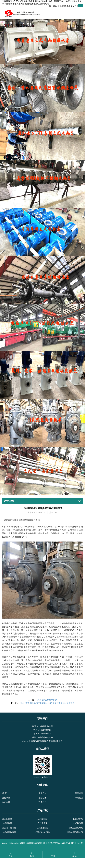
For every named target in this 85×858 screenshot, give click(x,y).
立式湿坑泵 (42, 819)
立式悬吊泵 (78, 823)
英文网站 (53, 6)
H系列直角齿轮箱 (42, 832)
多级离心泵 (11, 690)
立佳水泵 (6, 798)
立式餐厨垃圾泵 (9, 832)
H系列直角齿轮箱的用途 (46, 700)
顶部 (74, 854)
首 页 (4, 793)
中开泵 (17, 687)
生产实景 (6, 802)
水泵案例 (79, 798)
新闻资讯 (79, 793)
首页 (10, 854)
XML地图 (70, 843)
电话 (31, 854)
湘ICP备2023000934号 (55, 843)
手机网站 (70, 6)
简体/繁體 (61, 6)
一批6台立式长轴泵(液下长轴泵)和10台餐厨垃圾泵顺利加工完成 (46, 703)
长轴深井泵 (78, 819)
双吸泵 (42, 690)
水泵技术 (42, 798)
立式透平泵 (42, 823)
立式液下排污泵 (9, 828)
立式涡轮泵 (7, 823)
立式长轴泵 (7, 819)
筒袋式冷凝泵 (58, 687)
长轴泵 (43, 684)
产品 (53, 854)
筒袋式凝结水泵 (76, 828)
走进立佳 (42, 793)
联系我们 (42, 802)
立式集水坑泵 (42, 828)
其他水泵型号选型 (75, 832)
